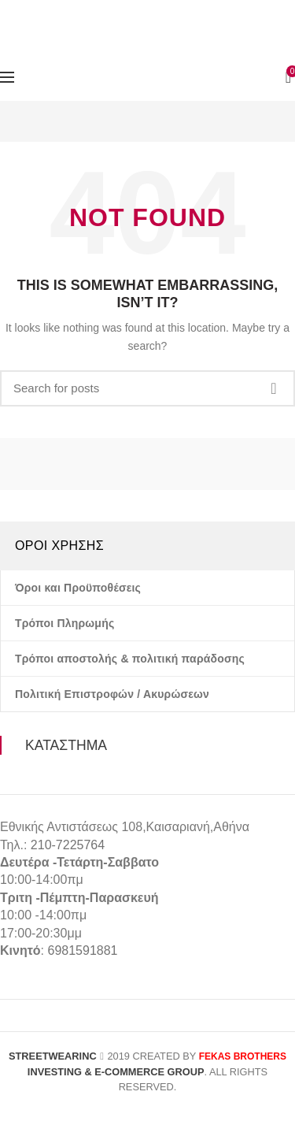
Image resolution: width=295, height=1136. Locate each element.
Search (273, 388)
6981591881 (82, 950)
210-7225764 (68, 845)
